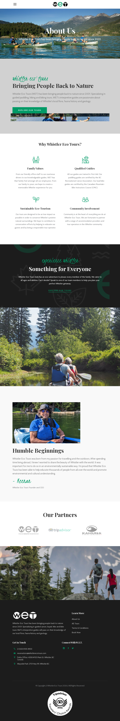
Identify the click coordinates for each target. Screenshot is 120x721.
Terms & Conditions (80, 628)
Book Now (76, 632)
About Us (76, 619)
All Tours (75, 623)
